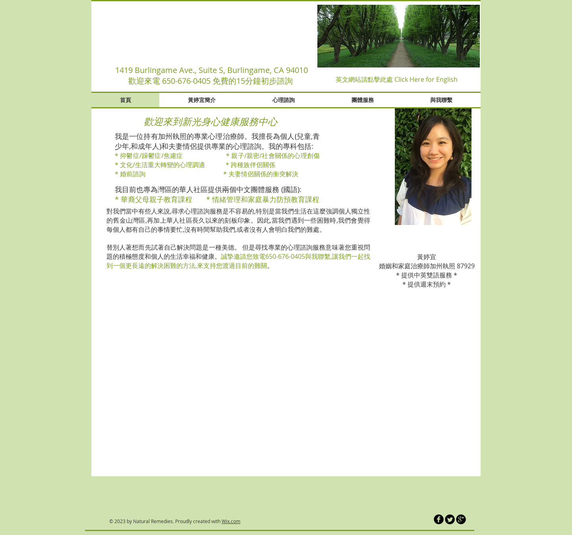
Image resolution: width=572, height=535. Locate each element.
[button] (398, 36)
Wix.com (231, 521)
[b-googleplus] (461, 519)
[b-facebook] (439, 519)
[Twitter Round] (450, 519)
